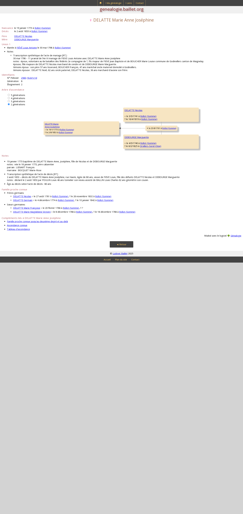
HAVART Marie (155, 231)
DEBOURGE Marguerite (26, 39)
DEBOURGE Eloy (156, 268)
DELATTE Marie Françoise (26, 459)
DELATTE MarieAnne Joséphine (11, 251)
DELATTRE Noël (204, 110)
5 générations (18, 95)
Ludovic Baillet (120, 504)
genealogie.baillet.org (122, 9)
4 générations (18, 98)
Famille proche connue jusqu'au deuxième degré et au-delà (37, 472)
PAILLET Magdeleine (109, 212)
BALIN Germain (204, 147)
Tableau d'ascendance (18, 480)
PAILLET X (201, 184)
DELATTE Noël (106, 138)
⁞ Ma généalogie (113, 3)
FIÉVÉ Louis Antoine (27, 47)
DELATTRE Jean (155, 119)
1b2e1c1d (32, 77)
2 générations (18, 104)
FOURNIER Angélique (206, 240)
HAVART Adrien (204, 221)
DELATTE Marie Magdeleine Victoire (32, 463)
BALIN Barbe (154, 156)
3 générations (18, 101)
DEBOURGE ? (203, 259)
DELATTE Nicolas (23, 36)
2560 (23, 77)
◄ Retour (121, 495)
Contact (140, 3)
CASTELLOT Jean (156, 342)
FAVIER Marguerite (157, 305)
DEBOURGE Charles (109, 287)
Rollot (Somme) (43, 28)
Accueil (107, 511)
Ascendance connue (17, 476)
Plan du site (121, 511)
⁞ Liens (128, 3)
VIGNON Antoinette (157, 380)
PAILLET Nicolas (156, 194)
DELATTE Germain (22, 451)
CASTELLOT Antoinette (110, 361)
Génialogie (236, 487)
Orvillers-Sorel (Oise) (75, 332)
